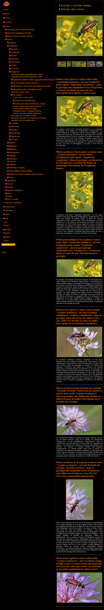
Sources (8, 237)
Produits (8, 229)
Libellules (12, 155)
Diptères (12, 143)
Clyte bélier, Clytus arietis (20, 92)
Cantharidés (15, 52)
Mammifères (11, 180)
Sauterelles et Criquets (17, 168)
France (7, 18)
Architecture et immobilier (12, 203)
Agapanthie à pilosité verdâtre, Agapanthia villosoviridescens (34, 80)
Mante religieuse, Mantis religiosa (20, 171)
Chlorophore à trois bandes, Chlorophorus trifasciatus (32, 86)
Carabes (14, 55)
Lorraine (8, 22)
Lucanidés (14, 123)
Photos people (8, 210)
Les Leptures (17, 95)
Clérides (14, 65)
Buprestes (14, 49)
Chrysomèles (15, 62)
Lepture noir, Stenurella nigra (25, 100)
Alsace (7, 14)
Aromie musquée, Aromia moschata (25, 83)
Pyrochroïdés (15, 136)
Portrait (6, 225)
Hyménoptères (14, 152)
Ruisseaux (8, 196)
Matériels (6, 233)
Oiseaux (10, 184)
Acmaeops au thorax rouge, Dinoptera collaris (27, 74)
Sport (7, 214)
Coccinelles (15, 68)
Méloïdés (14, 130)
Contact (6, 240)
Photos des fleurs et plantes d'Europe (20, 36)
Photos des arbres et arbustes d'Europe (20, 30)
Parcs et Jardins (12, 199)
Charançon (15, 59)
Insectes (10, 39)
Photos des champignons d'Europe (19, 33)
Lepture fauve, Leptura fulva (23, 97)
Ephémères (13, 146)
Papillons (12, 164)
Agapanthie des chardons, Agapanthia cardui (26, 76)
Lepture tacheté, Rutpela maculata (25, 108)
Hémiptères (13, 149)
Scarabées (14, 139)
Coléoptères (13, 46)
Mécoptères (13, 159)
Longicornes (15, 72)
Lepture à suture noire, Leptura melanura (29, 106)
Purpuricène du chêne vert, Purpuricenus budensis (28, 118)
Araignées (12, 42)
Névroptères (11, 161)
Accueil (5, 10)
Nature (7, 26)
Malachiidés (15, 126)
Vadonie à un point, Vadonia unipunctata (27, 113)
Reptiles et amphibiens (15, 190)
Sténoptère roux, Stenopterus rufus (23, 120)
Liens (5, 222)
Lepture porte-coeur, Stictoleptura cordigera (30, 104)
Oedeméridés (15, 133)
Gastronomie (9, 207)
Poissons (10, 187)
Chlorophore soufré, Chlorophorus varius (27, 89)
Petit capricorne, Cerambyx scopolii (23, 115)
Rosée (9, 193)
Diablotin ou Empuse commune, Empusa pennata (26, 174)
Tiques (11, 177)
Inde (6, 218)
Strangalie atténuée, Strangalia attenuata (27, 111)
